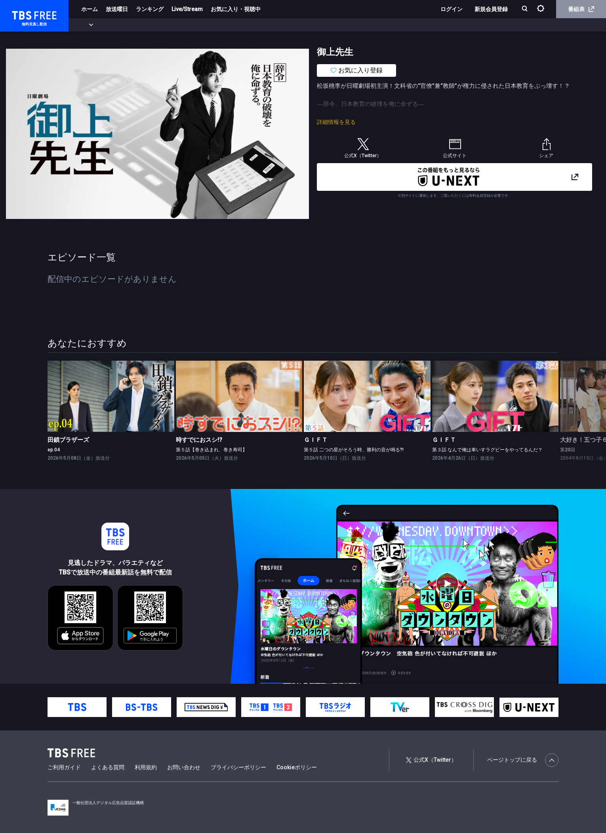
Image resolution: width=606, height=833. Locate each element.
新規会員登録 (491, 9)
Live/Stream (187, 9)
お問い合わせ (183, 767)
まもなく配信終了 (122, 25)
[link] (111, 396)
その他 (314, 25)
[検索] (525, 9)
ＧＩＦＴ (316, 439)
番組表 (581, 9)
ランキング (150, 9)
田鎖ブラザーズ (68, 439)
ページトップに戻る (522, 760)
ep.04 (54, 450)
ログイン (451, 9)
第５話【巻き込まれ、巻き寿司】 (211, 450)
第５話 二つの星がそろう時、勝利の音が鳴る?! (354, 450)
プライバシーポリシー (238, 767)
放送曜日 (117, 9)
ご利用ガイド (64, 767)
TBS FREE (21, 14)
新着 (86, 25)
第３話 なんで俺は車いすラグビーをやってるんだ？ (487, 450)
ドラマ (159, 25)
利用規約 (146, 767)
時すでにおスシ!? (199, 439)
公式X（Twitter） (431, 760)
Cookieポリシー (296, 767)
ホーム (89, 9)
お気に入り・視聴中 (236, 9)
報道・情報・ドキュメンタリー (262, 25)
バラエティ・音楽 (198, 25)
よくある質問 (107, 767)
